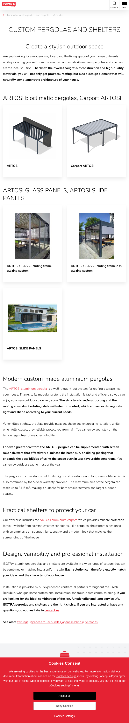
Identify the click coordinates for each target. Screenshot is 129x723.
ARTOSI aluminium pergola (28, 389)
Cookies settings (66, 676)
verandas (91, 622)
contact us (52, 610)
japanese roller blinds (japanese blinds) (57, 622)
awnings (22, 622)
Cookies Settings (64, 716)
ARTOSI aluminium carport (58, 520)
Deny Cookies (64, 705)
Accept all (64, 695)
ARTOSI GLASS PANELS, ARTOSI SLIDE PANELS (55, 194)
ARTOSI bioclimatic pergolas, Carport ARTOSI (62, 98)
